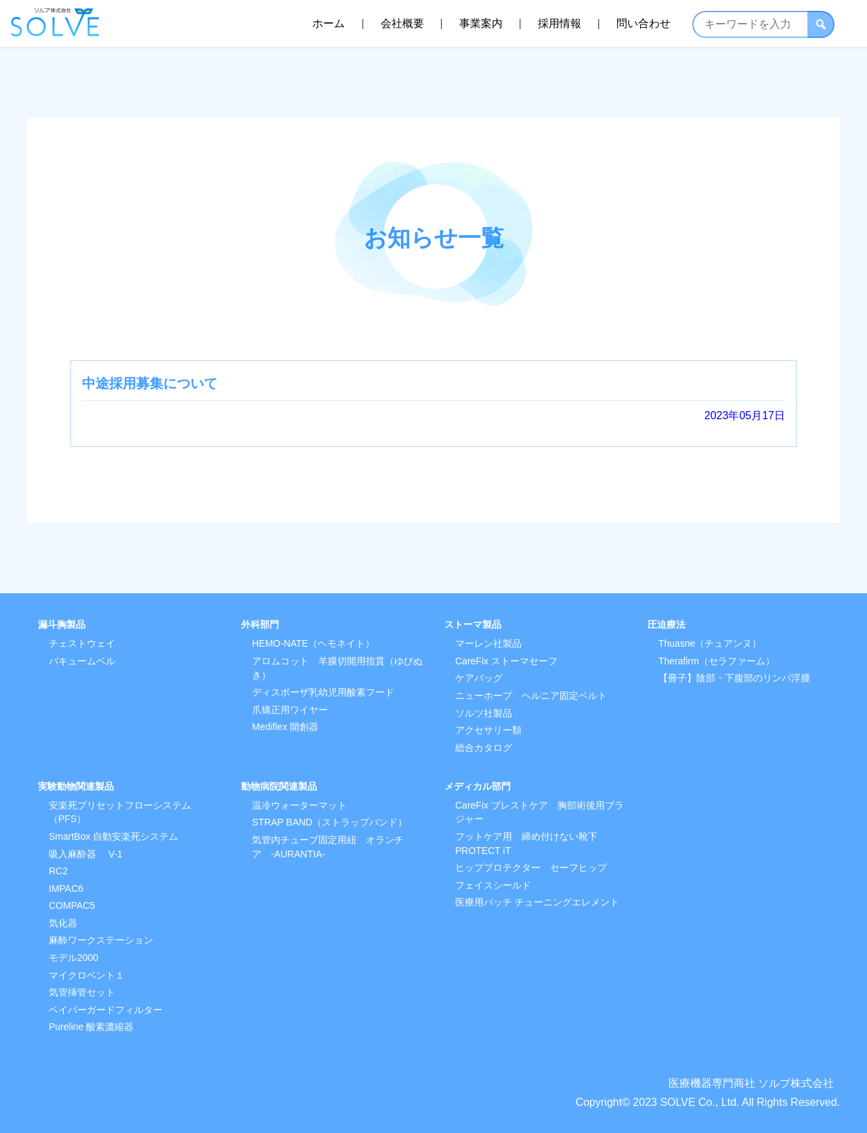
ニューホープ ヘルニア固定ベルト (531, 695)
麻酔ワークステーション (101, 940)
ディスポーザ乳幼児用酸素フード (323, 692)
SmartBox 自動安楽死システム (113, 836)
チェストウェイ (82, 643)
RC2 (58, 870)
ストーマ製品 (472, 624)
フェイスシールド (493, 885)
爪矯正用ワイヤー (290, 709)
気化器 (63, 923)
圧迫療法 (666, 624)
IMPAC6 (66, 888)
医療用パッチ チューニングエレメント (537, 902)
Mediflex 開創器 (285, 726)
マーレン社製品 (488, 643)
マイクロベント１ (87, 975)
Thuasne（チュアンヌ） (709, 643)
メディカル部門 (477, 786)
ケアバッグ (479, 677)
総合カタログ (483, 747)
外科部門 (260, 624)
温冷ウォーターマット (299, 805)
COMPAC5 (72, 905)
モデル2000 (73, 957)
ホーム (328, 23)
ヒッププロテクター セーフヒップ (531, 867)
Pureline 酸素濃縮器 (91, 1026)
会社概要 (402, 23)
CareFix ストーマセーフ (506, 661)
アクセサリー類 (488, 730)
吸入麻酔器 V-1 (86, 854)
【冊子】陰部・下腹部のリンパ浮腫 (734, 677)
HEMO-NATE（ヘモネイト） (313, 643)
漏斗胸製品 (61, 624)
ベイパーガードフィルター (106, 1009)
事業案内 (481, 23)
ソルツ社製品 (483, 713)
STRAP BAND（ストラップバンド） (329, 822)
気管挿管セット (82, 992)
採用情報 (559, 23)
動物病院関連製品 (279, 786)
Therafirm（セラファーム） (716, 661)
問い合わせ (643, 23)
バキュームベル (82, 661)
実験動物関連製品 (76, 786)
